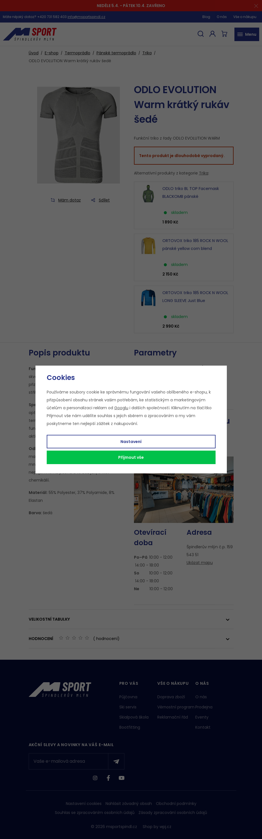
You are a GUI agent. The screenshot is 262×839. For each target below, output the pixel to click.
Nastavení (131, 441)
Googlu (121, 408)
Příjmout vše (131, 457)
